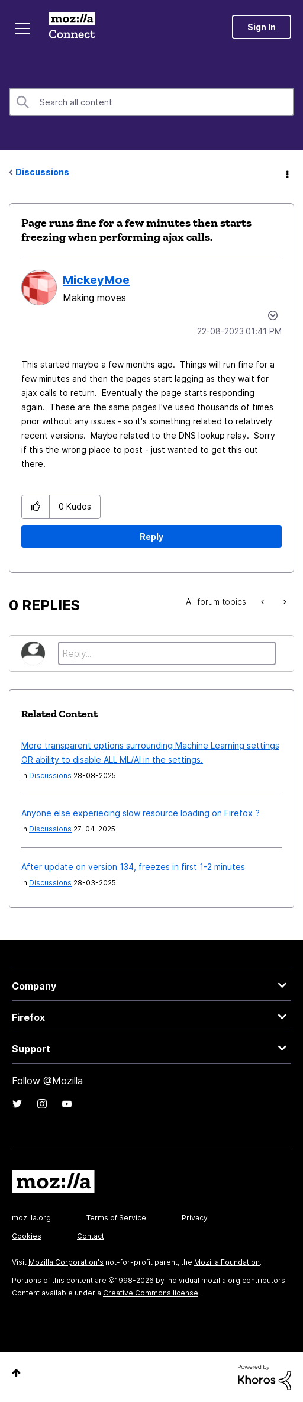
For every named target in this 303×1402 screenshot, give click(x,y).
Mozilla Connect (72, 26)
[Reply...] (167, 653)
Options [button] (286, 173)
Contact (90, 1236)
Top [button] (16, 1373)
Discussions (42, 172)
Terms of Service (116, 1217)
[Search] (151, 102)
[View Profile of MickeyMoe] (96, 280)
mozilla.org (31, 1217)
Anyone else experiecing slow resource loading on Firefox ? (140, 813)
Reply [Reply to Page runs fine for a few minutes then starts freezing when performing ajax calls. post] (151, 536)
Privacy (195, 1217)
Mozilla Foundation (227, 1262)
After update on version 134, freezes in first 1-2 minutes (133, 867)
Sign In (261, 27)
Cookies (26, 1236)
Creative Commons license (150, 1292)
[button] (36, 506)
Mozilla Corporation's (66, 1262)
